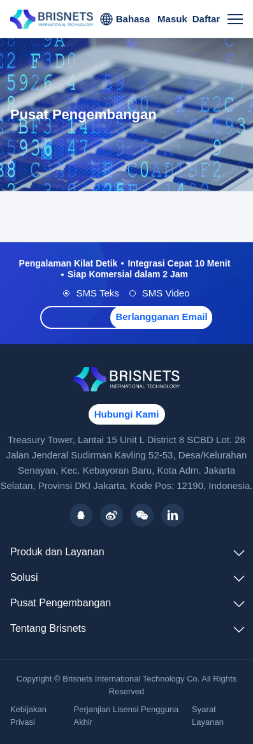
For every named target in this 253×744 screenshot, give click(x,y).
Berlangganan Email (161, 316)
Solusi (24, 577)
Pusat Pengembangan (60, 602)
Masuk (172, 18)
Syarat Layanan (208, 715)
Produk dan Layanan (57, 551)
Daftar (206, 18)
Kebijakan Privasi (28, 715)
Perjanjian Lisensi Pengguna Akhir (126, 715)
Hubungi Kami (126, 414)
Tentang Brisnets (48, 628)
